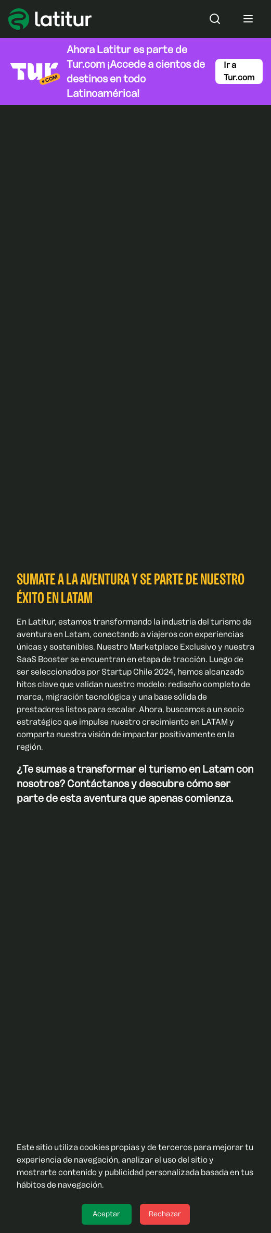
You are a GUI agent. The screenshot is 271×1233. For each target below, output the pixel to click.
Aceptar (106, 1214)
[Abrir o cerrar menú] (248, 18)
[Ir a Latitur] (50, 19)
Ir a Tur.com (239, 71)
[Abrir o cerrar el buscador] (214, 18)
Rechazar (165, 1214)
